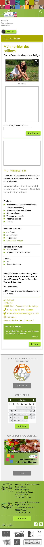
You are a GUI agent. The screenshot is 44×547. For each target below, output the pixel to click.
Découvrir (22, 385)
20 (11, 417)
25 (30, 417)
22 (18, 417)
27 (11, 420)
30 (22, 420)
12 (34, 411)
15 (18, 414)
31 (26, 420)
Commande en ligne (14, 241)
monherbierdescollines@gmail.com (23, 313)
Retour (34, 344)
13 (11, 414)
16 (22, 414)
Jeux (22, 473)
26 (34, 417)
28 (15, 420)
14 (15, 414)
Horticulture (5, 26)
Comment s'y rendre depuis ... (16, 125)
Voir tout (22, 426)
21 (15, 417)
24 (26, 417)
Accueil (3, 20)
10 (26, 411)
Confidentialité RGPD (7, 526)
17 (26, 414)
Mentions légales (7, 524)
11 (30, 411)
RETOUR (10, 31)
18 (30, 414)
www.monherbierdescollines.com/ (19, 320)
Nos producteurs (7, 23)
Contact (22, 518)
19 (34, 414)
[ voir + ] (35, 336)
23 (22, 417)
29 (18, 420)
